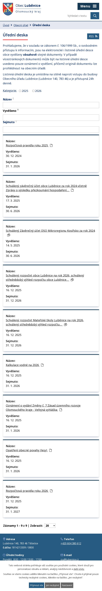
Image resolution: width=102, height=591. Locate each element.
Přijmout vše (36, 585)
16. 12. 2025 (13, 290)
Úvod (6, 25)
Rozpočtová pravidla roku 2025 (29, 145)
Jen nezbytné (52, 585)
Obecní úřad (21, 25)
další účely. (79, 569)
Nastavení (67, 585)
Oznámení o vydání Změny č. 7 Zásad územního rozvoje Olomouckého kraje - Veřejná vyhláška (43, 408)
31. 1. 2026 (13, 166)
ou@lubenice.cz (70, 559)
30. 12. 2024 (13, 156)
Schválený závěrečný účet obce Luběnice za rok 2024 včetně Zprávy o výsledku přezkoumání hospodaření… (46, 188)
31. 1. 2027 (13, 511)
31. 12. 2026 (13, 300)
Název (7, 99)
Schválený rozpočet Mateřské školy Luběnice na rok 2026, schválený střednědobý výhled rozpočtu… (45, 322)
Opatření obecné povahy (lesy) (29, 450)
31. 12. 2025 (13, 501)
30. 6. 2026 (13, 211)
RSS (93, 36)
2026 (38, 91)
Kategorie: (10, 90)
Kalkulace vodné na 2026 (24, 365)
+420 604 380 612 (71, 543)
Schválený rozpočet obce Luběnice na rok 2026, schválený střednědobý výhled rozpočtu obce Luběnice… (45, 278)
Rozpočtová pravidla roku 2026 (29, 491)
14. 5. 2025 (13, 245)
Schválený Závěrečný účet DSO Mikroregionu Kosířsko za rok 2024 (50, 232)
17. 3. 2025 (13, 200)
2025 (25, 91)
